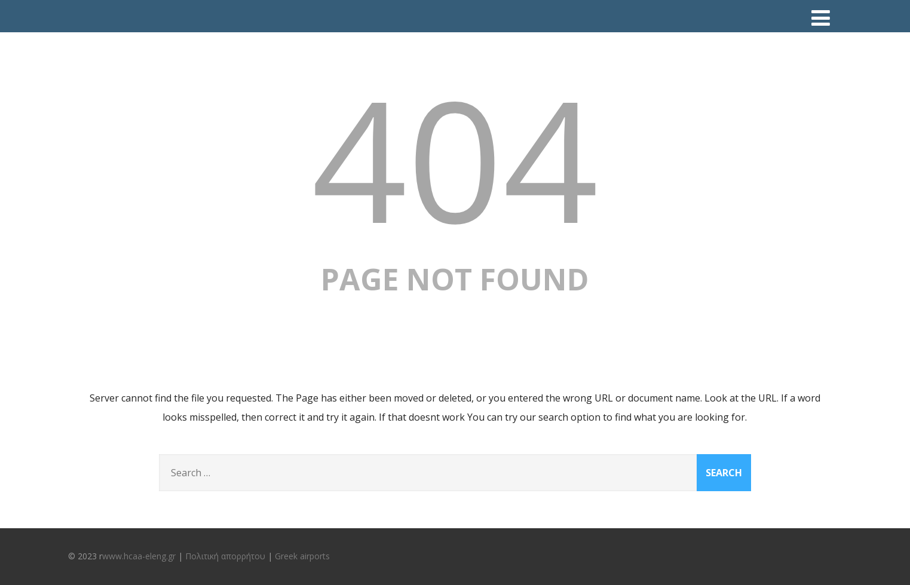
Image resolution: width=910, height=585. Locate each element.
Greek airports (302, 556)
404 (454, 158)
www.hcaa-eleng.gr (139, 556)
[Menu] (820, 17)
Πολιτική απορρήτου (225, 556)
